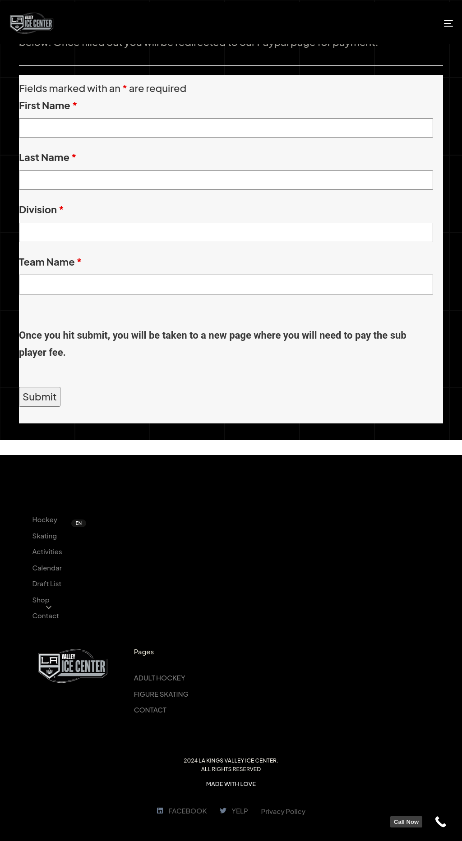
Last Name (48, 157)
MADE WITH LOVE (231, 783)
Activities (47, 551)
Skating (44, 535)
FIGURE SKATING (161, 693)
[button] (48, 607)
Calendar (47, 567)
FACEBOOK (182, 810)
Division (41, 209)
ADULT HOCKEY (159, 677)
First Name (48, 105)
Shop (40, 599)
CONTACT (150, 709)
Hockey (44, 519)
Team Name (50, 261)
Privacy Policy (283, 811)
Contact (45, 615)
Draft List (46, 583)
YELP (234, 810)
